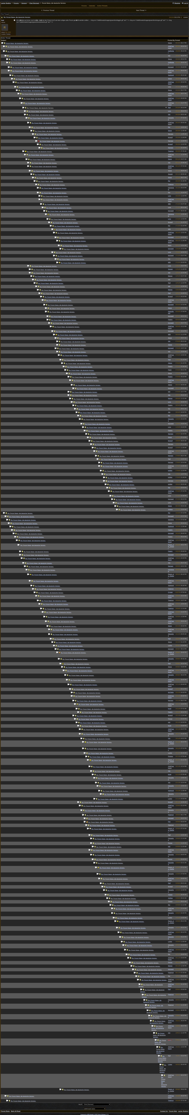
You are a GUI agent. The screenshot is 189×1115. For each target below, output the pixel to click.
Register (176, 3)
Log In (185, 3)
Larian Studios (6, 3)
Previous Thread (47, 10)
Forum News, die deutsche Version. (17, 43)
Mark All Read (15, 1111)
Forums (16, 3)
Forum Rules (5, 1111)
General (24, 3)
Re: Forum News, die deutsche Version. (17, 17)
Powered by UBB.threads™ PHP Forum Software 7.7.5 (94, 1114)
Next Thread (141, 10)
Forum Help (173, 1111)
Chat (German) (34, 3)
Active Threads (102, 6)
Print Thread (5, 14)
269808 (186, 17)
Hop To (80, 1104)
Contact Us (164, 1111)
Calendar (92, 6)
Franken (8, 34)
